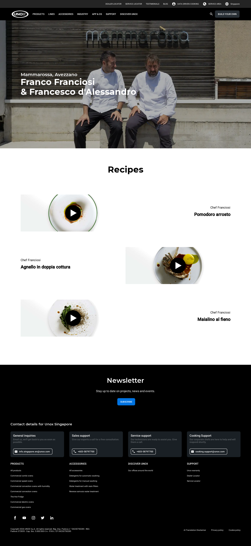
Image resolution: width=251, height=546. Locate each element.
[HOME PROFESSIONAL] (21, 14)
